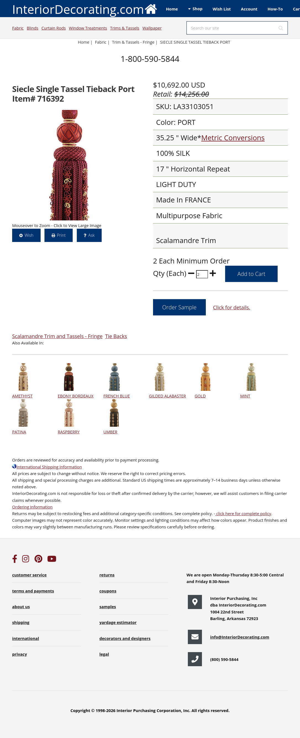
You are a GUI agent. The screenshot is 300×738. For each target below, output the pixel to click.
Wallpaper (152, 28)
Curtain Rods (53, 28)
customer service (29, 575)
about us (21, 606)
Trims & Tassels (125, 28)
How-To (275, 9)
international (25, 638)
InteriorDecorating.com (85, 8)
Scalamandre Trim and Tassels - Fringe (57, 336)
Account (249, 9)
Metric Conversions (233, 138)
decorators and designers (125, 638)
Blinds (32, 28)
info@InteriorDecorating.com (239, 637)
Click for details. (231, 307)
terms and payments (33, 591)
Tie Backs (116, 336)
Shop (197, 8)
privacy (19, 654)
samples (107, 606)
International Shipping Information (47, 467)
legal (104, 654)
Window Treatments (88, 28)
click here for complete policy (243, 513)
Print (61, 235)
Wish (29, 235)
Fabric (17, 28)
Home (172, 9)
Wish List (222, 9)
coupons (108, 591)
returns (107, 575)
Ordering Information (32, 507)
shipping (20, 622)
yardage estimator (118, 622)
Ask (91, 235)
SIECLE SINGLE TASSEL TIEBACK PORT (195, 42)
